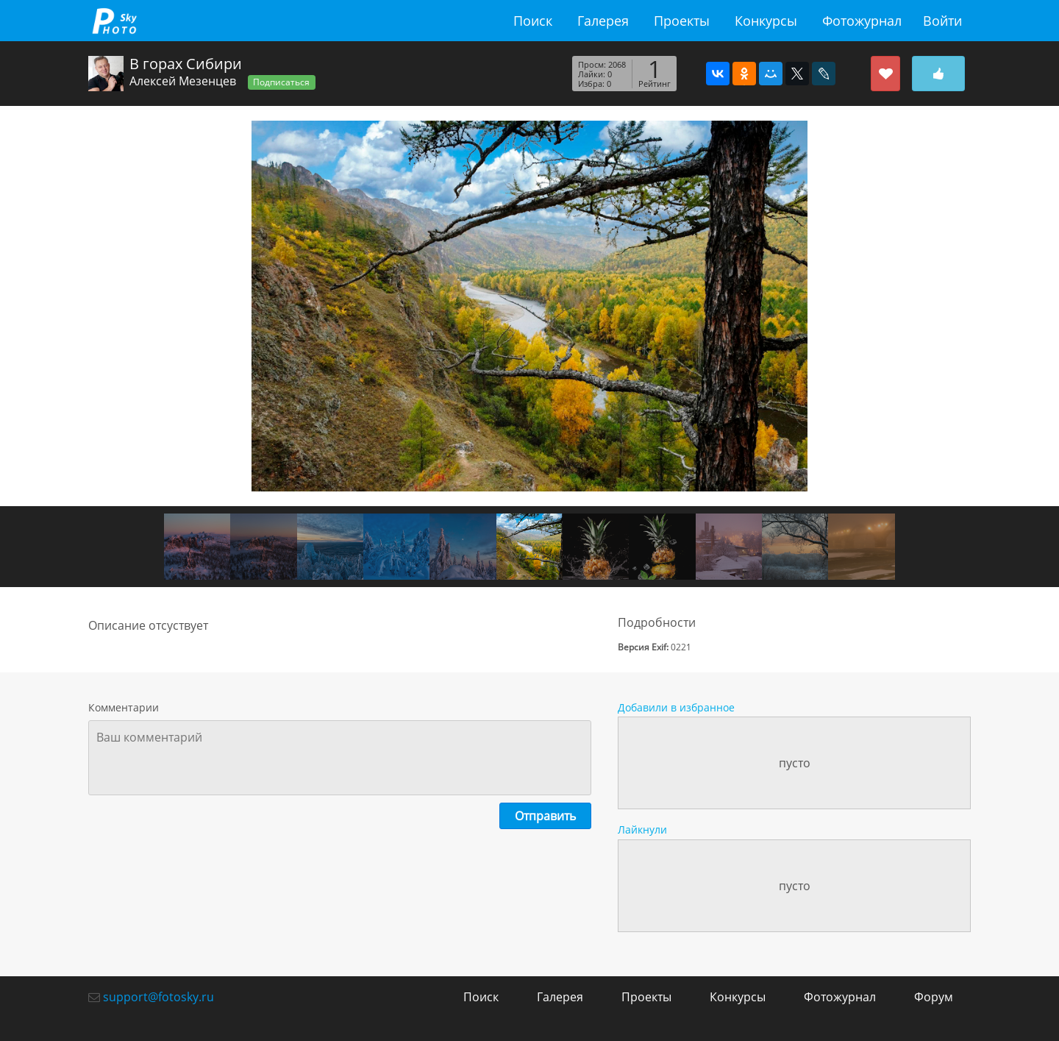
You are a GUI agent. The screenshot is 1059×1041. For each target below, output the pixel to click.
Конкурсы (766, 20)
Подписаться (281, 82)
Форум (933, 997)
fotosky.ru (114, 20)
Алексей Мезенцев (182, 81)
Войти (942, 20)
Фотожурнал (862, 20)
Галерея (603, 20)
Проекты (682, 20)
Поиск (532, 20)
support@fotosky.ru (158, 997)
